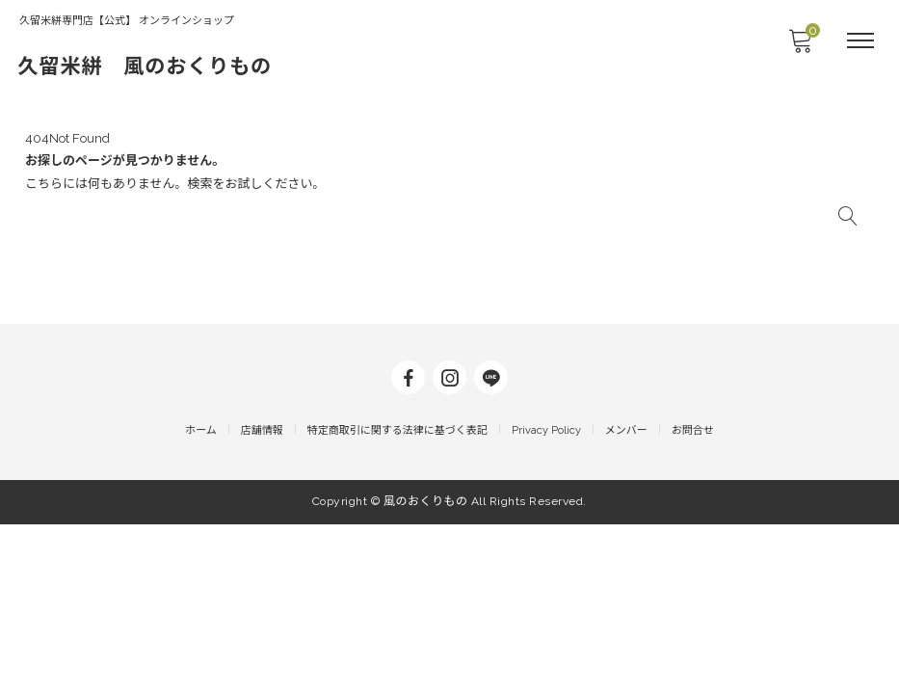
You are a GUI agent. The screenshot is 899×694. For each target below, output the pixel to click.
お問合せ (693, 603)
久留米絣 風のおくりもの (174, 65)
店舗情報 (262, 603)
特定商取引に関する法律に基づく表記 (397, 603)
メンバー (626, 603)
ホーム (201, 603)
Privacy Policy (546, 603)
